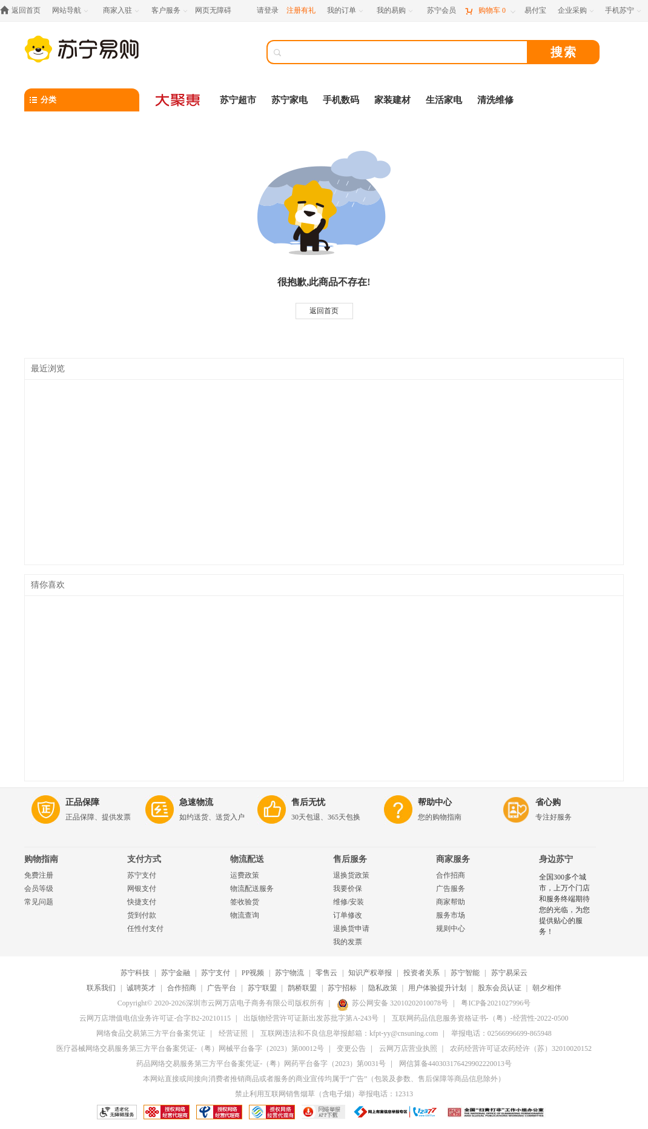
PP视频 (253, 972)
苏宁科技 (135, 972)
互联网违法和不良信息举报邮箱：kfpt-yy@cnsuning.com (349, 1033)
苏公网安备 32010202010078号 (392, 1003)
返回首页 (324, 310)
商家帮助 (450, 902)
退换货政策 (351, 875)
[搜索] (406, 52)
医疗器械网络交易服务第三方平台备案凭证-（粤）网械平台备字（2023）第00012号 (190, 1048)
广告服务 (450, 888)
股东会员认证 (499, 988)
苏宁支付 (141, 875)
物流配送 (247, 859)
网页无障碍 (213, 10)
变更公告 (351, 1048)
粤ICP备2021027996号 (496, 1003)
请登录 (268, 10)
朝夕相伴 (546, 988)
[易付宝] (535, 10)
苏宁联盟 (262, 988)
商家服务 (453, 859)
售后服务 (350, 859)
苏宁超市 (238, 100)
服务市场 (450, 915)
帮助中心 (435, 802)
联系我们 (101, 988)
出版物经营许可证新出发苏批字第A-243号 (311, 1018)
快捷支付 (141, 902)
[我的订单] (346, 10)
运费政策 (244, 875)
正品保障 (82, 802)
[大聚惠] (178, 99)
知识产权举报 (370, 972)
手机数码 (341, 100)
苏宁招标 (342, 988)
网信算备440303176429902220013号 (455, 1063)
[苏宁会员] (441, 10)
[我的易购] (396, 10)
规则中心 (450, 928)
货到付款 (141, 915)
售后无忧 (308, 802)
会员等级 (38, 888)
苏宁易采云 (509, 972)
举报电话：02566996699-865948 (501, 1033)
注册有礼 (301, 10)
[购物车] (489, 10)
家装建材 (392, 100)
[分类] (81, 99)
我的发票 (347, 942)
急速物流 (196, 802)
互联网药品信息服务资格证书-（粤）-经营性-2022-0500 (480, 1018)
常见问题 (38, 902)
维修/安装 (348, 902)
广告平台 (221, 988)
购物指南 (41, 859)
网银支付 (141, 888)
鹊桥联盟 (302, 988)
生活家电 (444, 100)
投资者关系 (421, 972)
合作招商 (450, 875)
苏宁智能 (465, 972)
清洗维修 (495, 100)
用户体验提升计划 (437, 988)
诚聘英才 (141, 988)
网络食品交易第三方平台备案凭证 (150, 1033)
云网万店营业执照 (408, 1048)
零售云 (326, 972)
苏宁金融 (175, 972)
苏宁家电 (289, 100)
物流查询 (244, 915)
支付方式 (144, 859)
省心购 (548, 802)
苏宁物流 (289, 972)
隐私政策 (382, 988)
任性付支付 (145, 928)
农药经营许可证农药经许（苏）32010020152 (521, 1048)
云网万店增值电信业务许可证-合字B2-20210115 (155, 1018)
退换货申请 (351, 928)
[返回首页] (23, 10)
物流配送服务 (252, 888)
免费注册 (38, 875)
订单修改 (347, 915)
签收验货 (244, 902)
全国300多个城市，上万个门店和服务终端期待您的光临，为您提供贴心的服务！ (564, 904)
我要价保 (347, 888)
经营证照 (233, 1033)
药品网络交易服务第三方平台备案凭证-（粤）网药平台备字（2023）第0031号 (261, 1063)
